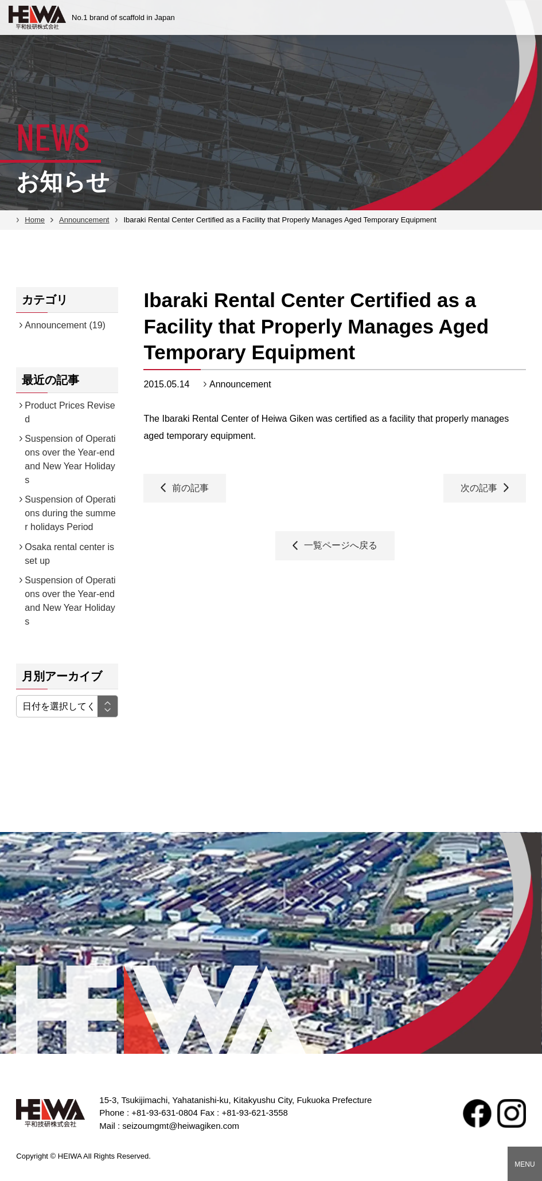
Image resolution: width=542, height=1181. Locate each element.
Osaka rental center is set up (69, 554)
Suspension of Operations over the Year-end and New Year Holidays (70, 459)
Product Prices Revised (70, 412)
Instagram (511, 1113)
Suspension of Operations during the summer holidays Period (70, 513)
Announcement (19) (65, 325)
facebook (477, 1113)
